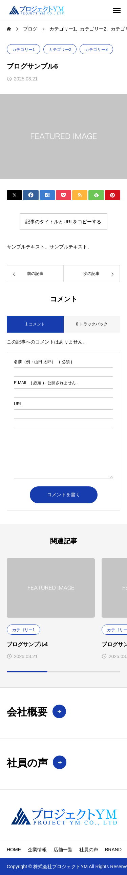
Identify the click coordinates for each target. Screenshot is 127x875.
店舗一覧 (63, 849)
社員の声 (88, 849)
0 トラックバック (92, 324)
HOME (14, 849)
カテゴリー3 (96, 49)
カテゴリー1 (23, 49)
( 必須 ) (43, 362)
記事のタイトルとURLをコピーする (63, 221)
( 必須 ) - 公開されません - (46, 383)
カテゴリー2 (60, 49)
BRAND (113, 849)
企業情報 (37, 849)
